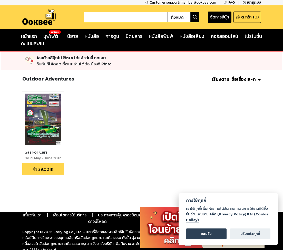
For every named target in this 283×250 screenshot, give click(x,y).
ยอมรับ (206, 233)
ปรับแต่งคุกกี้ (250, 233)
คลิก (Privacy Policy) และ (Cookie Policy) (227, 217)
